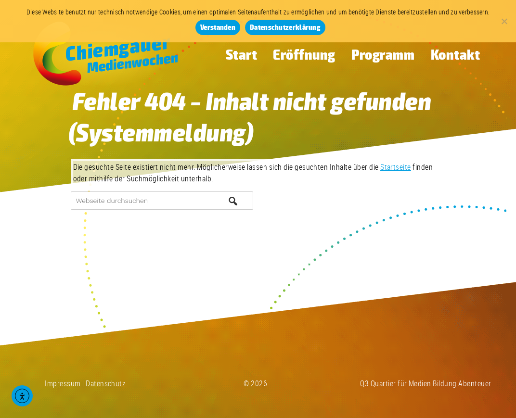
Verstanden (217, 27)
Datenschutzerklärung (285, 27)
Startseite (395, 167)
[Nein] (504, 21)
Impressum (62, 383)
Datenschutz (105, 383)
